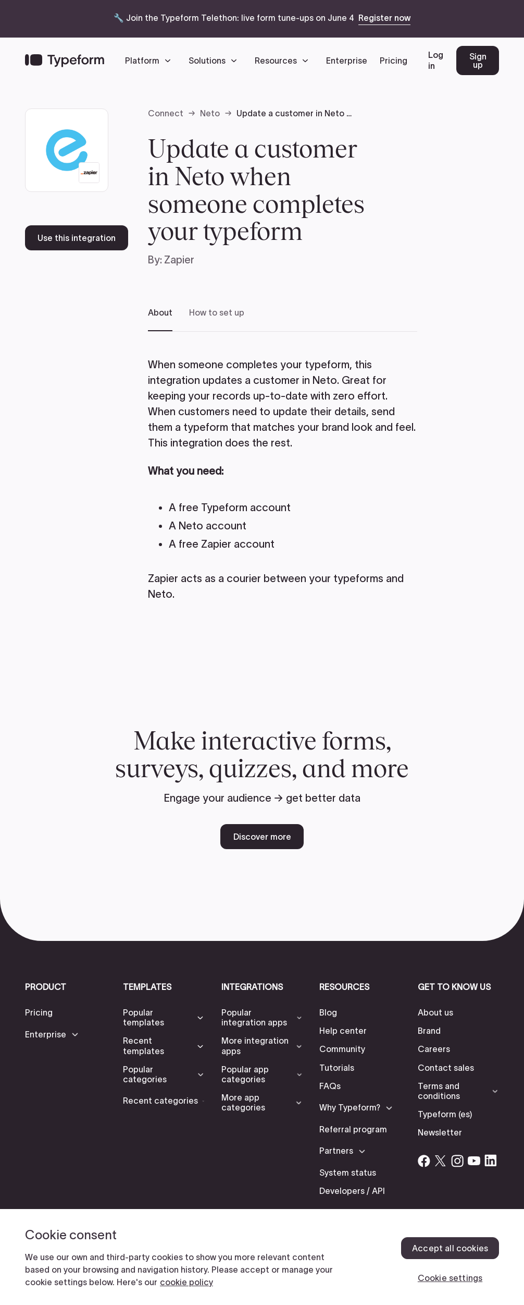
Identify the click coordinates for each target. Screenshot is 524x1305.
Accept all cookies (450, 1248)
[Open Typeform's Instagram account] (457, 1160)
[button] (150, 60)
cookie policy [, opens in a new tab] (186, 1282)
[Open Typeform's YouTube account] (474, 1160)
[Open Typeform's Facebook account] (424, 1160)
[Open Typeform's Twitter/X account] (440, 1160)
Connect (165, 113)
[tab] (160, 319)
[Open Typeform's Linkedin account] (490, 1160)
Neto (210, 113)
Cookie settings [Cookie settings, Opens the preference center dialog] (450, 1278)
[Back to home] (64, 60)
